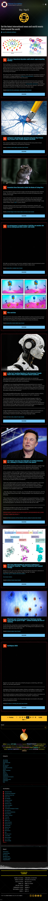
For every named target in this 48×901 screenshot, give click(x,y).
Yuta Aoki (7, 817)
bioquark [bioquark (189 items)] (29, 744)
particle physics (16, 90)
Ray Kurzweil (6, 765)
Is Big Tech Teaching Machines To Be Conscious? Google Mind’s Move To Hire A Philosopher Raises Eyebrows (24, 374)
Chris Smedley (8, 840)
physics (13, 631)
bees (4, 782)
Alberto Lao (7, 820)
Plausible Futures (7, 858)
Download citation (7, 577)
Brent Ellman (8, 417)
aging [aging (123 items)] (4, 744)
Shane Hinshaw (8, 822)
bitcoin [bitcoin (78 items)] (44, 744)
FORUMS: (20, 891)
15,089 (40, 717)
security (33, 518)
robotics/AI (16, 417)
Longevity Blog (6, 853)
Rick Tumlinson (9, 703)
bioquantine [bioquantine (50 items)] (24, 744)
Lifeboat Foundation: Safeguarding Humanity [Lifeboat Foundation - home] (21, 4)
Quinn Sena (7, 796)
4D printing (5, 761)
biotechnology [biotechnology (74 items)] (39, 744)
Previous (11, 717)
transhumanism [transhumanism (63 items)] (41, 749)
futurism (13, 580)
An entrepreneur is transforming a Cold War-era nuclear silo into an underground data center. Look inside (25, 226)
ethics (13, 417)
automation (5, 780)
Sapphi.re (20, 895)
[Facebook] (31, 896)
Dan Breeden (7, 798)
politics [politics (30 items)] (45, 747)
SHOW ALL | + (5, 842)
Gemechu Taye (8, 803)
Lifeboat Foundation (9, 895)
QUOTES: (26, 891)
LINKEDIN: (16, 880)
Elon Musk (17, 518)
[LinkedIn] (36, 896)
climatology (14, 703)
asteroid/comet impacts (8, 776)
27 (33, 717)
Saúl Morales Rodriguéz (10, 793)
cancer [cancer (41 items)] (10, 746)
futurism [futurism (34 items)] (31, 746)
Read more (24, 94)
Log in (4, 32)
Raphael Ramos (8, 823)
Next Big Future (6, 856)
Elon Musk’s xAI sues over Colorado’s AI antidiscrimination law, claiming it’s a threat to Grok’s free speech (25, 462)
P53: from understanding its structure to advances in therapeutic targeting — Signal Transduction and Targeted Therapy (25, 566)
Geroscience (5, 851)
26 (30, 717)
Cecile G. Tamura (8, 815)
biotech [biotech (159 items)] (34, 744)
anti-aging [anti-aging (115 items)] (13, 744)
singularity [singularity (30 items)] (24, 749)
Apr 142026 (5, 60)
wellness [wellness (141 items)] (24, 751)
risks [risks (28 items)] (22, 749)
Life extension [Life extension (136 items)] (25, 747)
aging (4, 771)
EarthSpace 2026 (12, 646)
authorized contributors (11, 32)
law (27, 518)
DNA (4, 763)
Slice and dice (11, 312)
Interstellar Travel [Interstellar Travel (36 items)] (14, 747)
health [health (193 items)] (36, 746)
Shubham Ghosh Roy (9, 90)
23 (22, 717)
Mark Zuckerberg (6, 770)
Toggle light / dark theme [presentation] (46, 4)
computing (14, 268)
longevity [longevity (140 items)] (35, 747)
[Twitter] (33, 896)
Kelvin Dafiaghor (8, 805)
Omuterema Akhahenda (10, 812)
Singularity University (7, 767)
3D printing (5, 760)
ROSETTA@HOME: (16, 889)
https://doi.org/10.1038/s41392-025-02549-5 (14, 573)
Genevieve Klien (9, 268)
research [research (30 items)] (20, 749)
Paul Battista (8, 147)
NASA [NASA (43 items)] (39, 747)
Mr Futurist (5, 854)
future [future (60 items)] (28, 746)
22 (20, 717)
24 (24, 717)
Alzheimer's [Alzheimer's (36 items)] (9, 744)
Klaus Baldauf (8, 813)
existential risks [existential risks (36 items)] (21, 746)
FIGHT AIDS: (17, 885)
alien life (5, 773)
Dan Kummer (8, 810)
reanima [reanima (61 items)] (5, 749)
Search (45, 727)
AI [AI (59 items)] (6, 744)
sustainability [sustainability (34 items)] (31, 749)
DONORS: (19, 883)
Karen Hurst (7, 807)
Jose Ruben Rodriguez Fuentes (11, 212)
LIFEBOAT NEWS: (27, 878)
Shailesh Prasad (8, 800)
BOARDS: (26, 883)
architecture (5, 775)
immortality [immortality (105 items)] (8, 747)
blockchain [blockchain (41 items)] (3, 746)
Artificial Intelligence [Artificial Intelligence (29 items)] (19, 744)
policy (18, 703)
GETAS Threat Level (24, 873)
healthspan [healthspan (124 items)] (41, 746)
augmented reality (7, 779)
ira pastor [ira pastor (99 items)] (19, 747)
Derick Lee (7, 818)
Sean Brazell (7, 825)
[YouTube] (38, 896)
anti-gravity (5, 774)
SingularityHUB (6, 859)
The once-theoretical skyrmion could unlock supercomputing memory (25, 60)
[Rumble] (41, 896)
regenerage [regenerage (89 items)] (10, 749)
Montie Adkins (8, 837)
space (20, 703)
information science (22, 518)
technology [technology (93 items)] (35, 749)
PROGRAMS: (27, 887)
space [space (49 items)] (27, 749)
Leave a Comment (29, 90)
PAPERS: (26, 889)
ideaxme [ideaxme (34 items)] (4, 747)
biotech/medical (14, 147)
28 (35, 717)
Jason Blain (7, 835)
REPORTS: (26, 885)
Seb (5, 832)
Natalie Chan (7, 827)
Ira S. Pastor (7, 839)
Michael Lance (8, 834)
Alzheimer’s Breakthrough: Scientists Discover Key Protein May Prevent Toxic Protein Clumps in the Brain (25, 139)
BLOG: (26, 882)
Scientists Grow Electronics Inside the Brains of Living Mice (25, 187)
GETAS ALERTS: (27, 880)
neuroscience (19, 147)
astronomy (5, 778)
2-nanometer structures (32, 84)
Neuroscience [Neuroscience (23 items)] (41, 747)
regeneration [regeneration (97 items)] (16, 749)
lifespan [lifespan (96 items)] (31, 747)
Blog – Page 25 (24, 10)
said (15, 202)
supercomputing (22, 90)
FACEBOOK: (16, 878)
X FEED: (16, 882)
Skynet (4, 769)
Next (23, 720)
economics (13, 518)
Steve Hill (7, 829)
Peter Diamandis (6, 762)
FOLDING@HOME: (16, 887)
